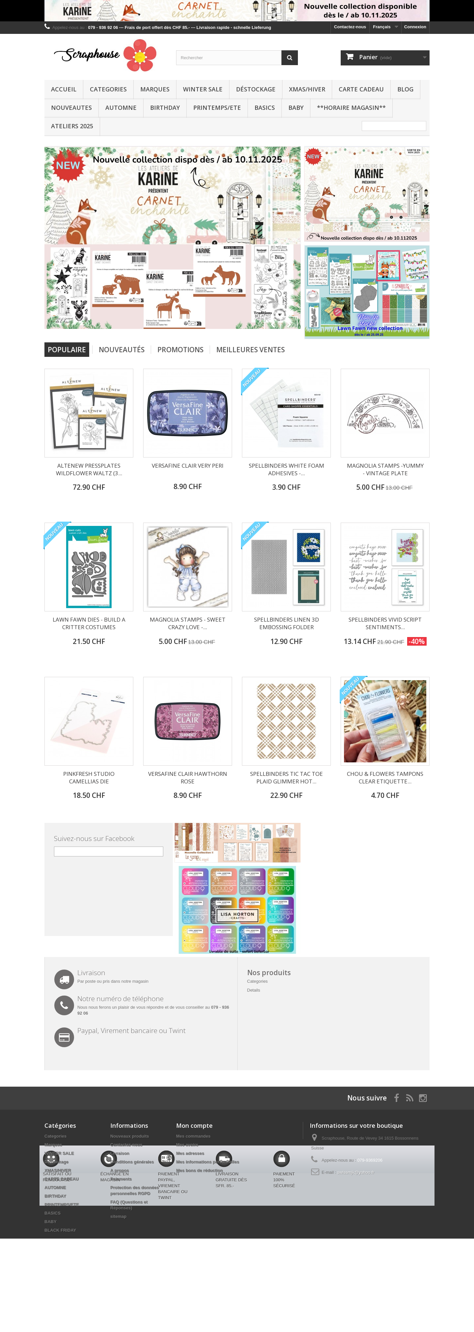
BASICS (264, 107)
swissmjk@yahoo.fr (355, 1172)
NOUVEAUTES (71, 107)
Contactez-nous (350, 26)
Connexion (415, 26)
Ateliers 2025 (72, 126)
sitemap (118, 1216)
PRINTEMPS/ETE (217, 107)
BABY (295, 107)
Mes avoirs (187, 1144)
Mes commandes (193, 1136)
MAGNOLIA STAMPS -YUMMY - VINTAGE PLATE (385, 469)
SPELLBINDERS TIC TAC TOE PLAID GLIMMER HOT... (286, 777)
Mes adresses (190, 1153)
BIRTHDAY (165, 107)
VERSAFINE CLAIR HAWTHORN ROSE (187, 777)
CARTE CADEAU (361, 89)
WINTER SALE (203, 89)
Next (289, 324)
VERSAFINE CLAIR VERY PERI (188, 465)
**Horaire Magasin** (351, 107)
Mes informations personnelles (207, 1161)
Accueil (63, 89)
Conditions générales (132, 1161)
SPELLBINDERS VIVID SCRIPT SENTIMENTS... (385, 623)
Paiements (121, 1178)
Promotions (180, 349)
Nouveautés (122, 349)
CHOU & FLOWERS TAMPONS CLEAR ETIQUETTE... (385, 777)
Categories (108, 89)
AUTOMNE (121, 107)
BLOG (405, 89)
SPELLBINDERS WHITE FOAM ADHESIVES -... (286, 469)
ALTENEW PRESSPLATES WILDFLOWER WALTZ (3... (89, 469)
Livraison (119, 1153)
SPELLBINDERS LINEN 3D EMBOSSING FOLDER (286, 623)
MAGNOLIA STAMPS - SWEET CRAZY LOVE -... (187, 623)
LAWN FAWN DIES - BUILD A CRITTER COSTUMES (89, 623)
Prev (272, 324)
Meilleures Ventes (250, 349)
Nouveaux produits (129, 1136)
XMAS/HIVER (307, 89)
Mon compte (194, 1125)
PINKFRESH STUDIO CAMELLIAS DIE (89, 777)
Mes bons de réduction (199, 1170)
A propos (119, 1170)
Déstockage (256, 89)
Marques (155, 89)
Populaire (67, 349)
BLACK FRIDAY (60, 1230)
